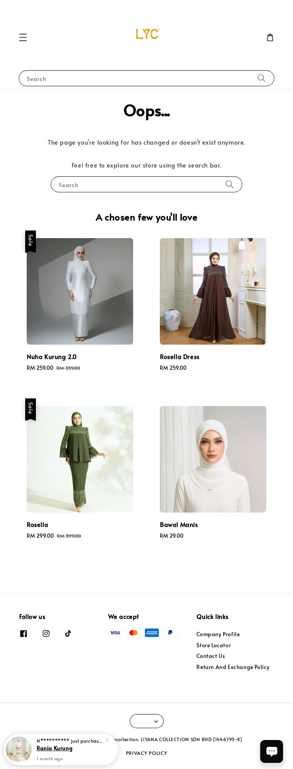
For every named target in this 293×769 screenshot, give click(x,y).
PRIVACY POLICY (146, 753)
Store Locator (213, 645)
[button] (22, 37)
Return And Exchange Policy (233, 667)
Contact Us (210, 655)
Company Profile (218, 634)
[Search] (262, 78)
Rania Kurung (54, 748)
